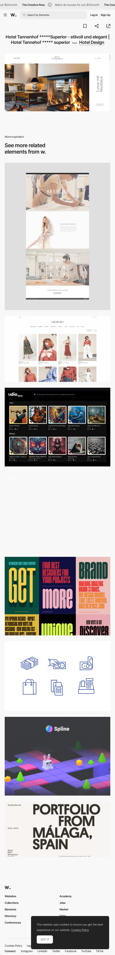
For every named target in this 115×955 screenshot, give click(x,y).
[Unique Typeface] (57, 596)
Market (64, 909)
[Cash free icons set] (57, 676)
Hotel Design (91, 42)
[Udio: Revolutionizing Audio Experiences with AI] (57, 427)
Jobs (62, 902)
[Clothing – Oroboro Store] (57, 349)
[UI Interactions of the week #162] (57, 511)
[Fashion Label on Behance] (57, 236)
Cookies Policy (13, 945)
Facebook (71, 951)
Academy (66, 896)
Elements (10, 909)
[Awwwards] (13, 14)
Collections (12, 902)
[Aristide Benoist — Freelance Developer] (57, 829)
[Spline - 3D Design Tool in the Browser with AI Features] (57, 756)
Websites (10, 896)
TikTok (99, 951)
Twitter (56, 951)
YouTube (86, 951)
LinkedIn (42, 951)
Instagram (27, 951)
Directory (10, 916)
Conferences (13, 922)
